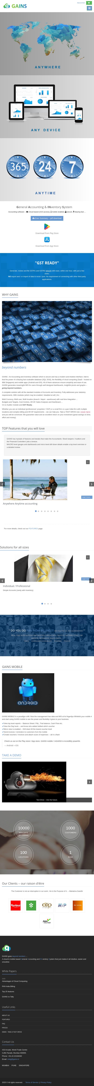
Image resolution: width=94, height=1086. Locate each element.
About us (6, 1015)
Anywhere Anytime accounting (20, 503)
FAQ (3, 1023)
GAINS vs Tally (8, 997)
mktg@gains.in (13, 1059)
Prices (5, 1028)
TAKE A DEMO (11, 755)
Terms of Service (32, 1082)
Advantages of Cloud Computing (14, 981)
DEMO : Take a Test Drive (12, 1032)
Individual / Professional (16, 586)
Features (6, 1019)
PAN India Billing (8, 986)
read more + (87, 497)
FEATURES (34, 529)
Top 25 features (8, 992)
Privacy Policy (45, 1082)
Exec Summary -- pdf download (46, 218)
